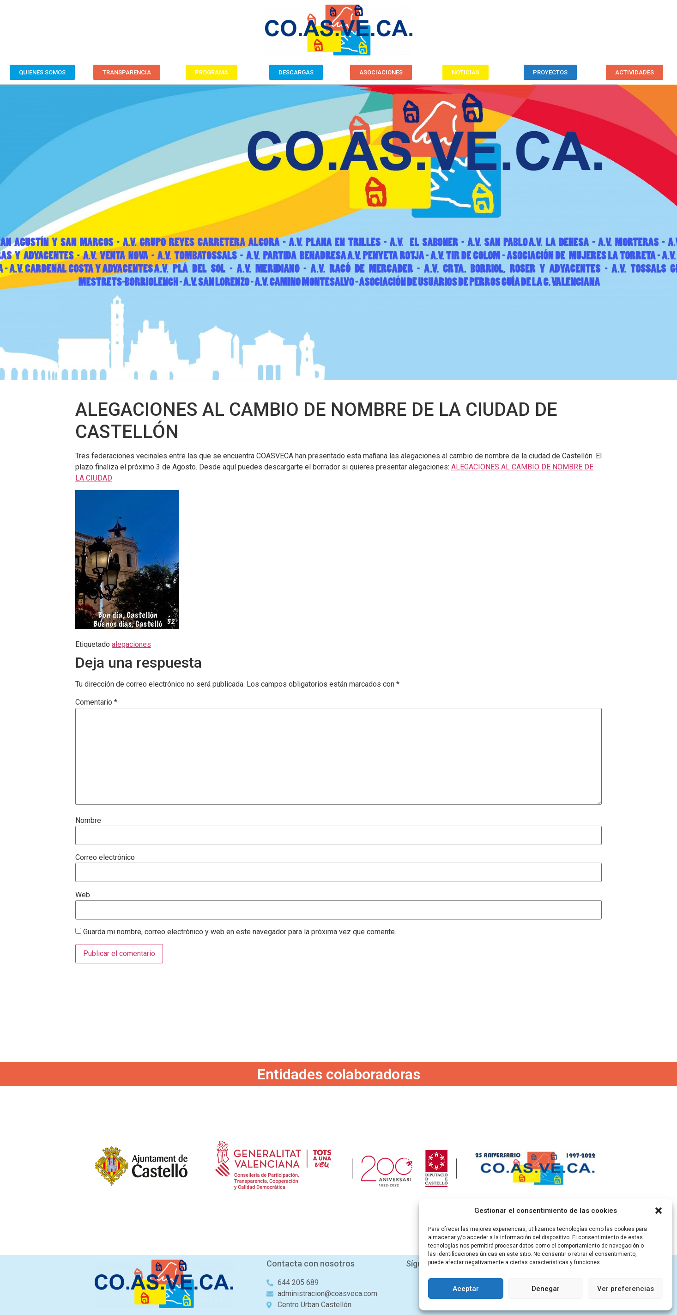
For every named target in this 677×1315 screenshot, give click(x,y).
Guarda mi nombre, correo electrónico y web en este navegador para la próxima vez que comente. (239, 932)
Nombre (88, 820)
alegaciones (131, 644)
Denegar (546, 1289)
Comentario (96, 702)
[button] (658, 1210)
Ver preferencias (625, 1289)
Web (82, 895)
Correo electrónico (105, 857)
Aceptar (466, 1289)
